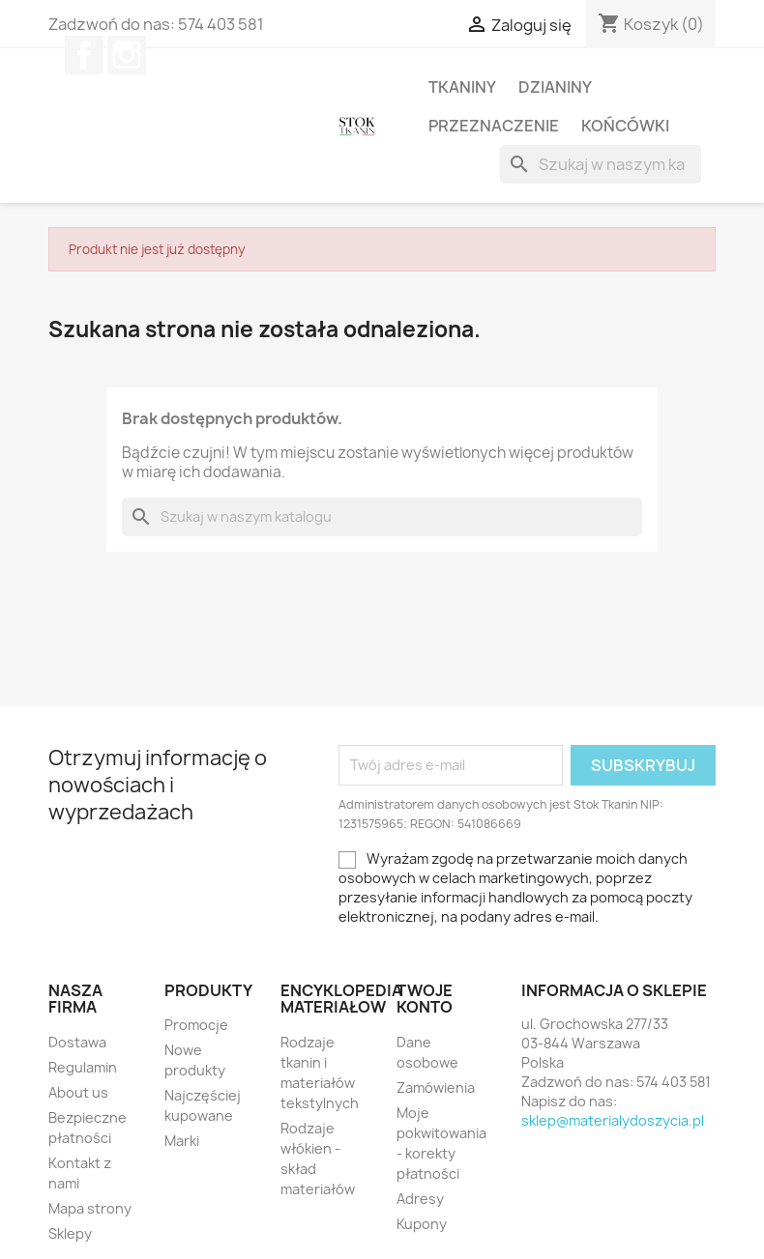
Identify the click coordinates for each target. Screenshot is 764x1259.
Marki (181, 1140)
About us (78, 1092)
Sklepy (70, 1233)
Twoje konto (425, 999)
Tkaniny (462, 87)
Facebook (84, 55)
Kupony (422, 1224)
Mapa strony (90, 1208)
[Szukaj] (600, 164)
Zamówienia (436, 1087)
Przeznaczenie (493, 125)
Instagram (126, 55)
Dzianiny (555, 87)
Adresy (420, 1198)
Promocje (196, 1025)
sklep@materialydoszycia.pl (612, 1120)
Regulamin (82, 1067)
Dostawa (77, 1042)
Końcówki (625, 125)
